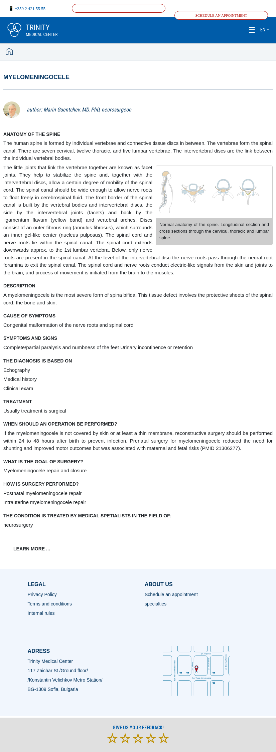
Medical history (20, 379)
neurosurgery (18, 525)
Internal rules (41, 613)
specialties (155, 603)
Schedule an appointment (221, 15)
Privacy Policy (42, 594)
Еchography (16, 370)
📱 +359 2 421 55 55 (26, 8)
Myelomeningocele (36, 77)
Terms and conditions (50, 603)
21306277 (227, 448)
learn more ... (31, 548)
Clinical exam (18, 388)
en (262, 29)
